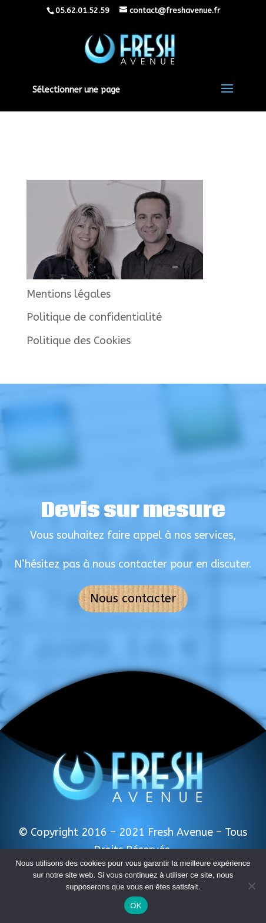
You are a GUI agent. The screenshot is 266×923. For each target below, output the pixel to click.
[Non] (251, 886)
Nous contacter (133, 598)
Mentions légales (68, 294)
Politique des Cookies (78, 340)
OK (135, 905)
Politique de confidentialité (94, 317)
